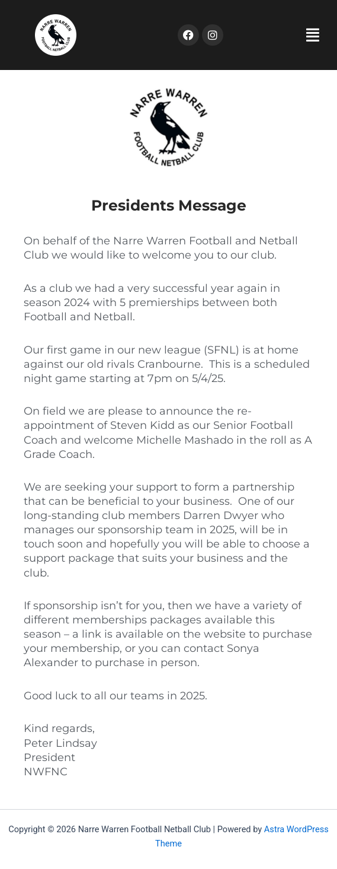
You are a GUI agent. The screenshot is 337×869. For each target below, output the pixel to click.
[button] (280, 35)
